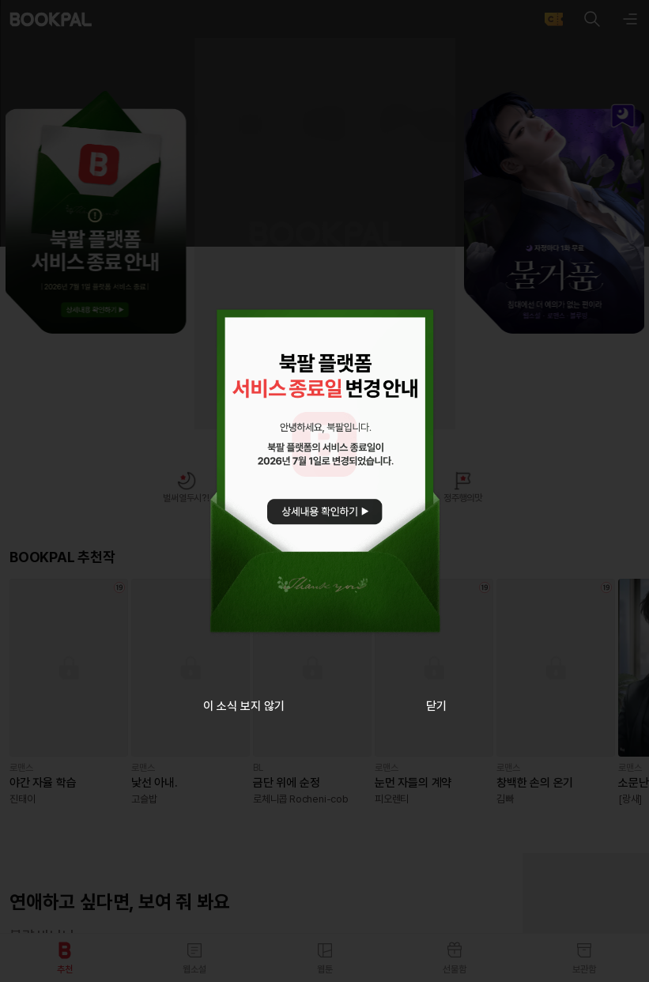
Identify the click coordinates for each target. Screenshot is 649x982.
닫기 (436, 706)
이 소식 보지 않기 (244, 706)
